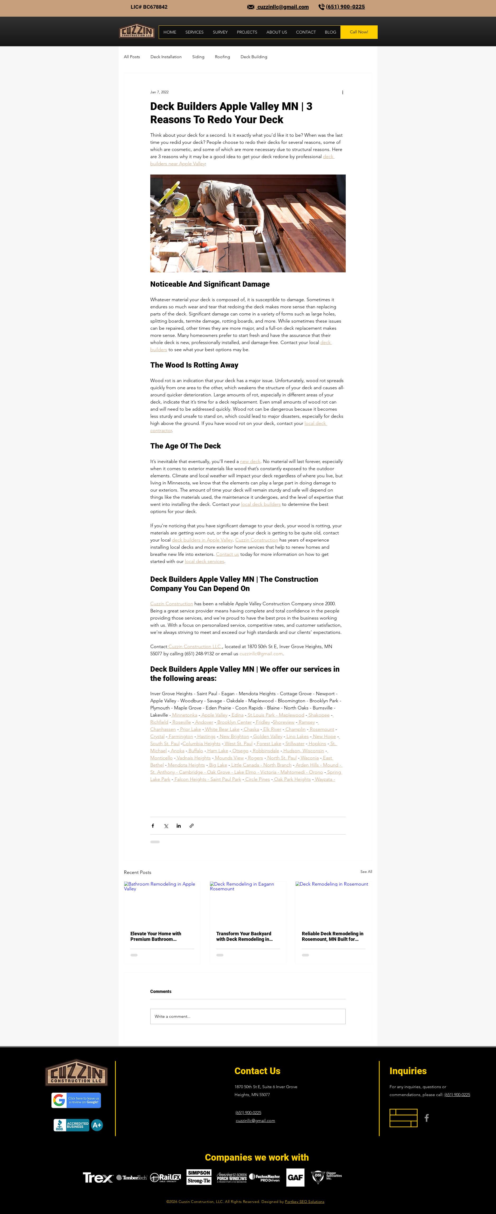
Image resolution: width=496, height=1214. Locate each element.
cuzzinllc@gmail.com (282, 7)
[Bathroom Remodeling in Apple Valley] (162, 903)
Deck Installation (166, 56)
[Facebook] (427, 1118)
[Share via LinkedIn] (178, 825)
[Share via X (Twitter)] (165, 825)
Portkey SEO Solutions (304, 1201)
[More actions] (342, 92)
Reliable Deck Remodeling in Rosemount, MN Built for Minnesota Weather (332, 936)
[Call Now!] (359, 32)
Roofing (222, 56)
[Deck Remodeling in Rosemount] (334, 903)
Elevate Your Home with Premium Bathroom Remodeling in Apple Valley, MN (160, 936)
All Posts (132, 56)
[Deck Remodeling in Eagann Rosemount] (248, 903)
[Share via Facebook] (152, 825)
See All (366, 871)
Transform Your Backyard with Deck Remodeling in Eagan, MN (243, 936)
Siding (198, 56)
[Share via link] (191, 825)
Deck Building (254, 56)
